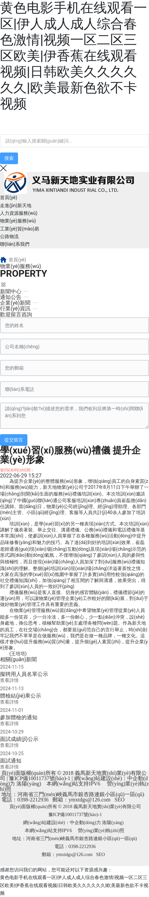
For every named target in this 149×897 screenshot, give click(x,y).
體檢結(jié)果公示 (20, 696)
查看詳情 (9, 680)
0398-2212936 (32, 799)
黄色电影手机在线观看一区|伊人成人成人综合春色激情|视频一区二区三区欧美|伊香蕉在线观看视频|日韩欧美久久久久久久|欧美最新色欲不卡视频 (73, 56)
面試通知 (10, 760)
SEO (120, 799)
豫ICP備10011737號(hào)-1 (39, 778)
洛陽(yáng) (28, 783)
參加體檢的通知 (18, 717)
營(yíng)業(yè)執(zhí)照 (101, 830)
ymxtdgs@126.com (89, 799)
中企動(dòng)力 (85, 822)
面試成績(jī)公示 (19, 739)
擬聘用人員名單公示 (24, 674)
